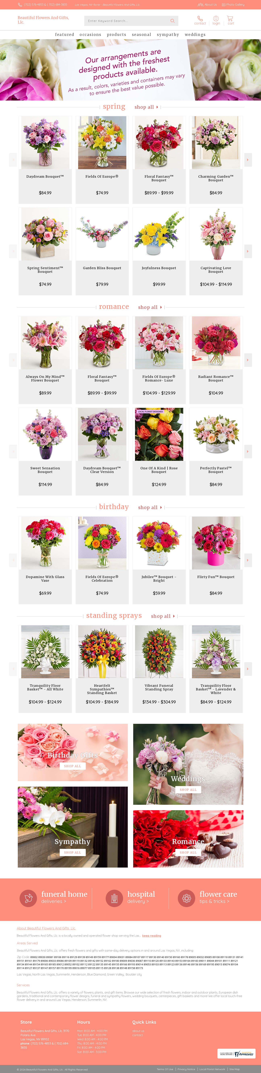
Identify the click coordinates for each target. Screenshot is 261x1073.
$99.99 (159, 284)
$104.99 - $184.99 (102, 702)
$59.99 (159, 593)
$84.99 (45, 192)
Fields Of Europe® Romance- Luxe (159, 378)
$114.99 (45, 484)
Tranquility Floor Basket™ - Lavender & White (216, 689)
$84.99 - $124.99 (215, 702)
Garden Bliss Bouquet (102, 268)
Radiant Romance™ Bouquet (216, 378)
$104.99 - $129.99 (159, 393)
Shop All (144, 107)
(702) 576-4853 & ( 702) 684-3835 (45, 4)
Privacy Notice (186, 1069)
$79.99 (102, 284)
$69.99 (45, 593)
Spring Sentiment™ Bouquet (45, 270)
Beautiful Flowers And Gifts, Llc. (43, 20)
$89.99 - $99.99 (159, 192)
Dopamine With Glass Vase (45, 579)
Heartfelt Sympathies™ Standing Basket (102, 689)
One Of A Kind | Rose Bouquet (159, 470)
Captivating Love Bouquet (216, 270)
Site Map (234, 1069)
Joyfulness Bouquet (159, 268)
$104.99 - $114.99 (216, 284)
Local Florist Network (212, 1069)
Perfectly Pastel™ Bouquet (216, 470)
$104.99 (216, 393)
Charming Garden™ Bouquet (216, 178)
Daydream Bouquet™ (45, 176)
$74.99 (102, 192)
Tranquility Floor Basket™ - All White (45, 687)
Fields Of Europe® (102, 176)
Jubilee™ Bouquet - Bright (159, 579)
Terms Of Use (165, 1069)
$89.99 (45, 393)
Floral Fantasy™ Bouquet (159, 178)
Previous (13, 160)
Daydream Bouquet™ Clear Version (102, 470)
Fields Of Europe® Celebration (102, 579)
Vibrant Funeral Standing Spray (159, 687)
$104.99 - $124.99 (45, 702)
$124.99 (159, 484)
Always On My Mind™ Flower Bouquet (45, 378)
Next (248, 160)
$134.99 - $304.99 (159, 702)
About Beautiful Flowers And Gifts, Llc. (46, 928)
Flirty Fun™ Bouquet (216, 577)
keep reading (151, 935)
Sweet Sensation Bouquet (45, 470)
